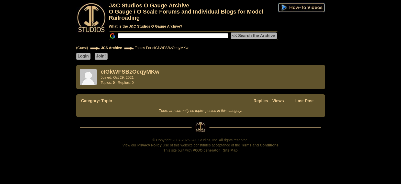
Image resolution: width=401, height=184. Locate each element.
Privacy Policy (149, 145)
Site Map (230, 150)
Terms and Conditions (260, 145)
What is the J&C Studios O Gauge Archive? (145, 26)
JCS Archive (111, 48)
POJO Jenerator (206, 150)
